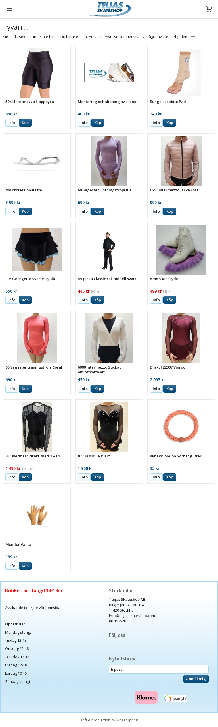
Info (11, 122)
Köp (25, 122)
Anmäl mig (196, 678)
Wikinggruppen (125, 719)
